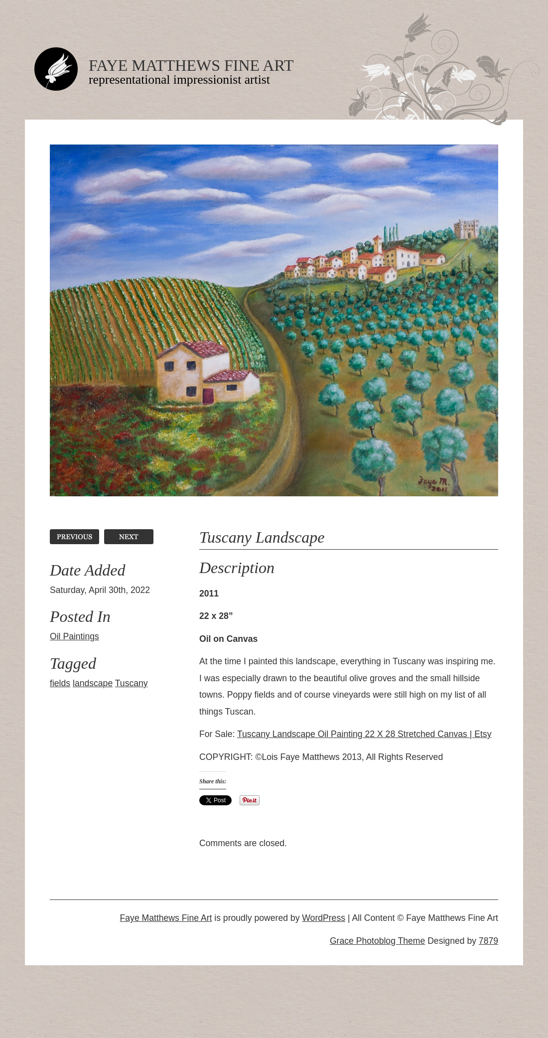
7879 (488, 941)
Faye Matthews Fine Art (191, 65)
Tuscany (131, 683)
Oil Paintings (74, 636)
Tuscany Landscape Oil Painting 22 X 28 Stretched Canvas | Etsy (364, 734)
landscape (93, 683)
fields (60, 683)
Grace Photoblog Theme (377, 941)
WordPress (323, 918)
